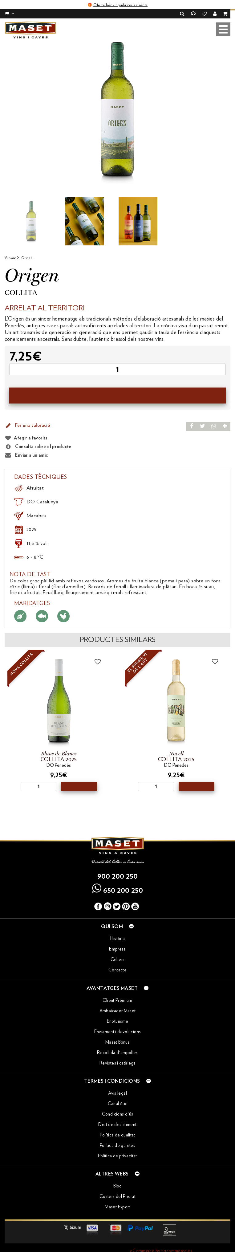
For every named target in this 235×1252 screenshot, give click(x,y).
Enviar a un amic (26, 446)
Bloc (117, 1177)
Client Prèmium (117, 991)
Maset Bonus (117, 1033)
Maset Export (117, 1198)
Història (117, 929)
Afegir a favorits (30, 429)
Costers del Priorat (117, 1187)
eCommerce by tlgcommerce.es (161, 1242)
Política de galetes (117, 1136)
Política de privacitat (117, 1147)
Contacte (117, 961)
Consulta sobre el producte (38, 438)
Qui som (117, 917)
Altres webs (117, 1164)
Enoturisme (117, 1012)
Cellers (118, 950)
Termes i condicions (117, 1072)
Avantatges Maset (118, 979)
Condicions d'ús (117, 1105)
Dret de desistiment (117, 1115)
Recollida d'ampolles (117, 1043)
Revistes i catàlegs (117, 1054)
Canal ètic (118, 1095)
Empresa (117, 940)
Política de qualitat (117, 1126)
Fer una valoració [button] (27, 416)
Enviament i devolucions (117, 1022)
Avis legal (117, 1084)
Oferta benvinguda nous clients (120, 5)
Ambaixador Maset (117, 1001)
